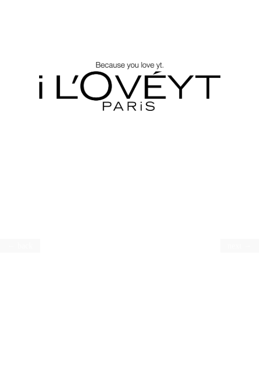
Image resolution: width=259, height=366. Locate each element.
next (235, 245)
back (25, 245)
